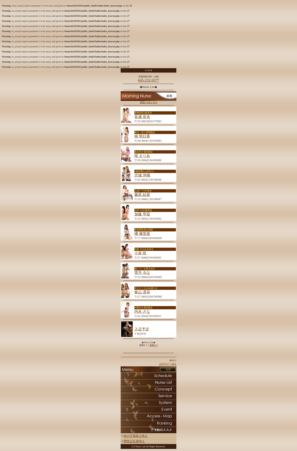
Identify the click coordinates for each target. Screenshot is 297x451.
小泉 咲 (140, 253)
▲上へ (172, 359)
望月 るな (142, 273)
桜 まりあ (142, 156)
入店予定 (141, 329)
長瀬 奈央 (142, 117)
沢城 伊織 (142, 175)
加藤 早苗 (142, 214)
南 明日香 (142, 136)
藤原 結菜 (142, 195)
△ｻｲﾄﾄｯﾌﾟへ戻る (167, 364)
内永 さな (142, 311)
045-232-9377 (148, 80)
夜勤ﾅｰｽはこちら (148, 102)
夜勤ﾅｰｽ (154, 345)
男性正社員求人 (134, 441)
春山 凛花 (142, 292)
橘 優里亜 (142, 234)
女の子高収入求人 (136, 436)
